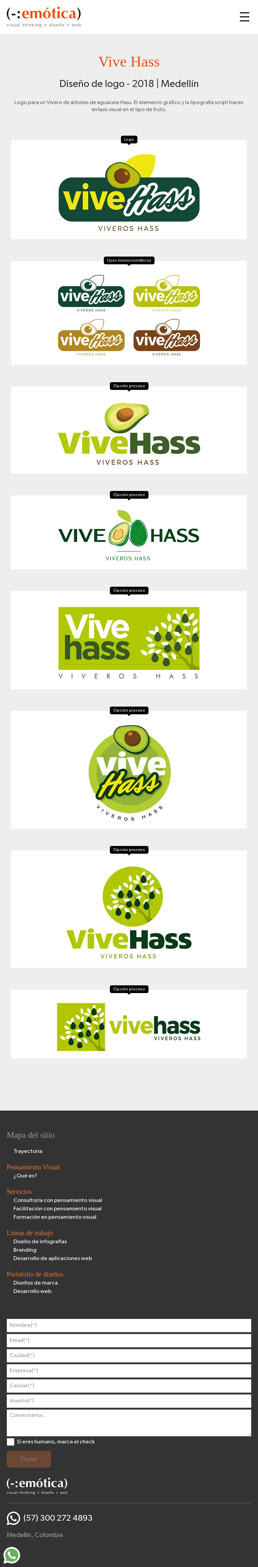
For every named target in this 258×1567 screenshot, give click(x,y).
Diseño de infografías (40, 1242)
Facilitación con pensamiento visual (57, 1209)
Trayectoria (27, 1151)
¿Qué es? (25, 1176)
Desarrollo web (32, 1291)
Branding (25, 1250)
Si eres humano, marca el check (56, 1442)
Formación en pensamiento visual (54, 1217)
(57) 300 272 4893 (58, 1518)
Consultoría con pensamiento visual (57, 1200)
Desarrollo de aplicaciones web (52, 1258)
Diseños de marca (35, 1283)
